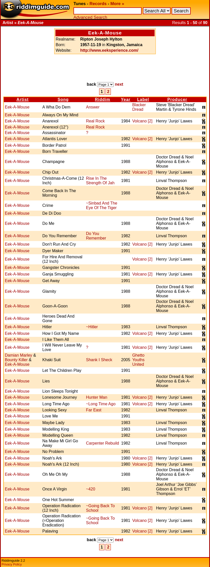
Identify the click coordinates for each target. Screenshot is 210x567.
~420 (90, 489)
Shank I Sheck (99, 360)
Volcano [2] (142, 121)
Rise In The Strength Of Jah (100, 180)
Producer (177, 99)
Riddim (102, 99)
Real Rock (95, 121)
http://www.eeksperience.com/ (109, 50)
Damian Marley (18, 355)
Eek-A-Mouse (17, 107)
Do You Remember (96, 235)
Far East (93, 410)
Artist (23, 99)
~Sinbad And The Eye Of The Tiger (101, 205)
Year (125, 99)
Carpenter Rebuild (102, 443)
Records (98, 3)
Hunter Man (96, 397)
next (119, 84)
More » (117, 3)
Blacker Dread (139, 107)
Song (63, 99)
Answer (92, 107)
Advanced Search (90, 17)
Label (143, 99)
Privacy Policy (12, 564)
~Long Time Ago (100, 404)
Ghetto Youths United (138, 360)
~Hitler (92, 327)
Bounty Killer (16, 360)
